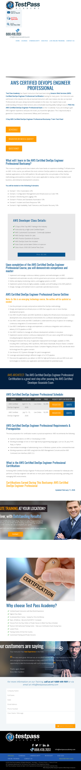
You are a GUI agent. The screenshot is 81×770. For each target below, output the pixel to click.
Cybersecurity (34, 41)
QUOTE (69, 404)
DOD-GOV (60, 756)
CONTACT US (28, 759)
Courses (24, 41)
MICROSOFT (49, 756)
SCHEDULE (13, 129)
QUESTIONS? (14, 148)
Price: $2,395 (41, 254)
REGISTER (56, 404)
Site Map (34, 762)
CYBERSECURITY (35, 756)
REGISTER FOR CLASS (66, 759)
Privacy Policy (43, 762)
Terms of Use (53, 762)
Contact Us (70, 41)
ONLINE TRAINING (14, 759)
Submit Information (65, 726)
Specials (11, 756)
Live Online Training (57, 41)
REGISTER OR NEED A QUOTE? (21, 138)
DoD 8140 (44, 41)
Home (18, 41)
